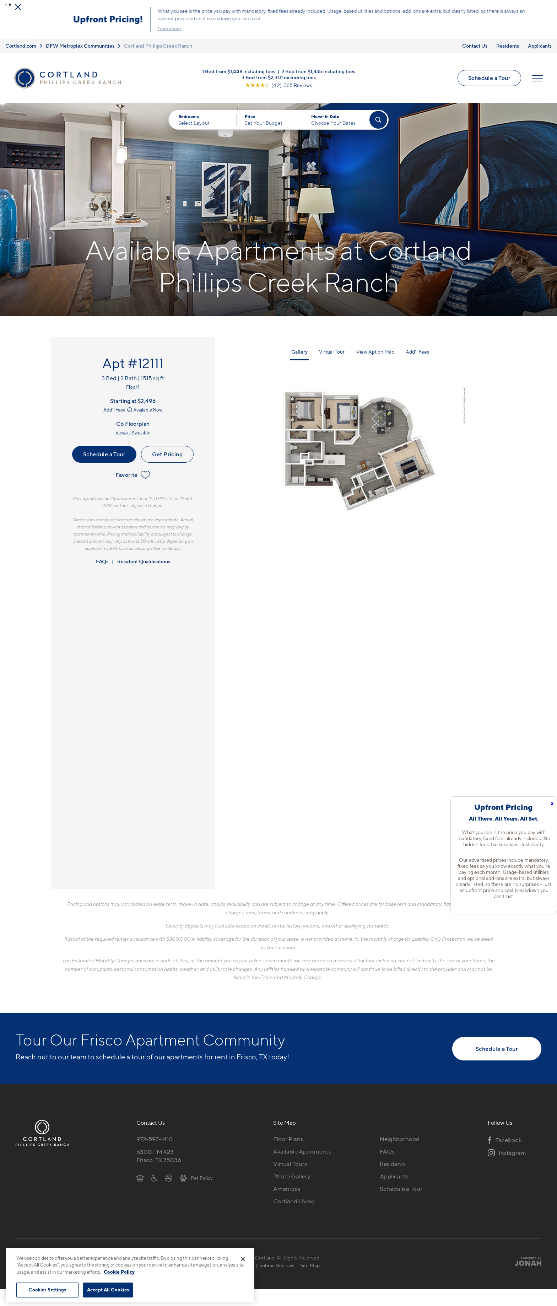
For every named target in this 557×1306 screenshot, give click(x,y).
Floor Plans (288, 1138)
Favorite (132, 474)
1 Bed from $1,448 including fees (238, 70)
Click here (306, 24)
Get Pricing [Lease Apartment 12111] (167, 453)
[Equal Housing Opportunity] (140, 1177)
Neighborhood (400, 1138)
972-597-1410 (154, 1138)
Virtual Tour (332, 351)
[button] (6, 5)
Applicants (540, 45)
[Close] (243, 1259)
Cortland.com (20, 45)
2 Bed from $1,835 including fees (318, 70)
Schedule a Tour (489, 76)
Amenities (286, 1187)
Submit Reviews (276, 1265)
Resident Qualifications (143, 561)
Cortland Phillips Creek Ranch (158, 45)
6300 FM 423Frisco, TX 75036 (158, 1155)
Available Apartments (302, 1150)
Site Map (310, 1265)
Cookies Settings (47, 1289)
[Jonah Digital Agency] (524, 1260)
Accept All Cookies (108, 1289)
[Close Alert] (549, 7)
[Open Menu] (537, 77)
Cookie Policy (119, 1272)
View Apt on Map (375, 351)
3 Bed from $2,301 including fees (279, 76)
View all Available (132, 432)
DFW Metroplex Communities (80, 45)
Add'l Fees (118, 409)
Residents (507, 45)
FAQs (102, 561)
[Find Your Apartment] (378, 119)
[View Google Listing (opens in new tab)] (278, 84)
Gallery (299, 351)
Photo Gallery (291, 1175)
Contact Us (474, 45)
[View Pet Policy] (196, 1177)
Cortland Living (294, 1200)
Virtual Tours (290, 1163)
